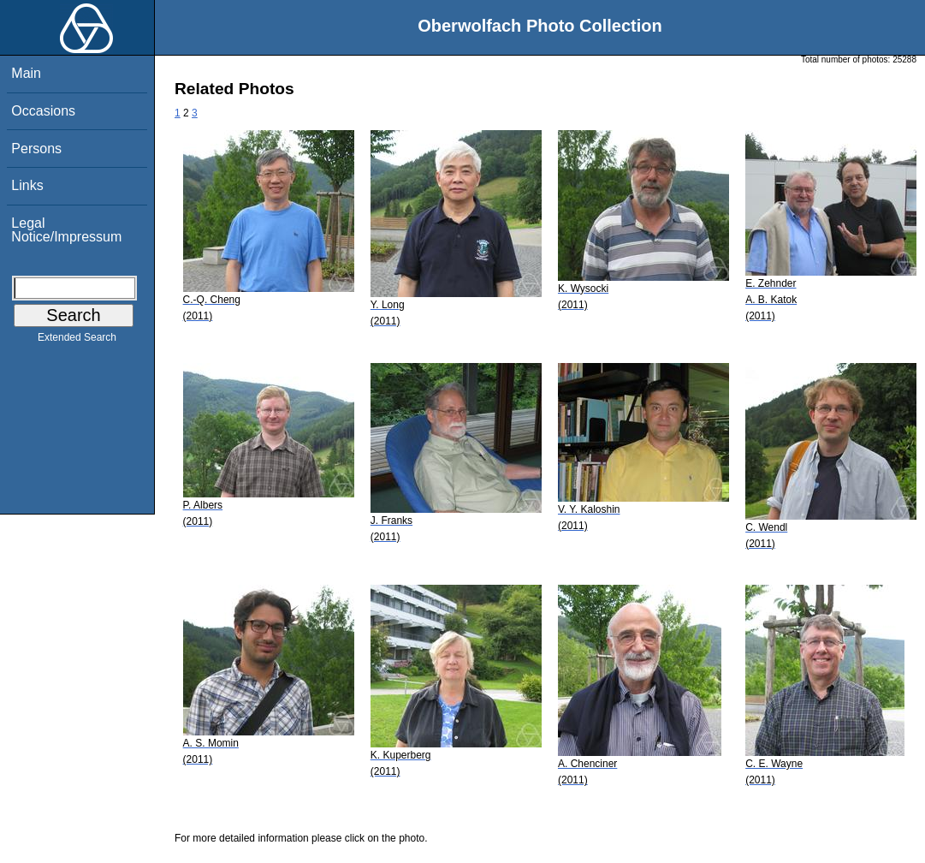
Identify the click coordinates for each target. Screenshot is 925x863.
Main (26, 73)
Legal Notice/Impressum (66, 230)
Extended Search (77, 341)
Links (27, 185)
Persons (36, 148)
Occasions (43, 111)
